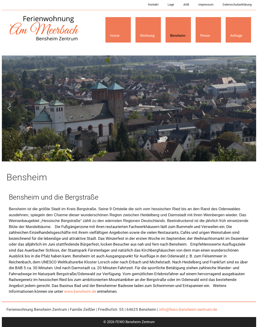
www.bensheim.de (80, 291)
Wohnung (147, 36)
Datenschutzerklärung (237, 4)
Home (115, 36)
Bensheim (177, 36)
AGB (186, 4)
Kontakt (153, 4)
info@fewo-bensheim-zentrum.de (188, 309)
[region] (129, 108)
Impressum (205, 4)
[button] (9, 108)
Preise (205, 36)
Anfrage (236, 36)
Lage (171, 4)
